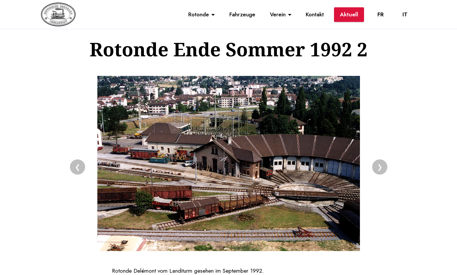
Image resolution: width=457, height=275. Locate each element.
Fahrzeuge (242, 14)
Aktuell (349, 14)
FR (380, 14)
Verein (278, 14)
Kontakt (315, 14)
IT (404, 14)
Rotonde (198, 14)
